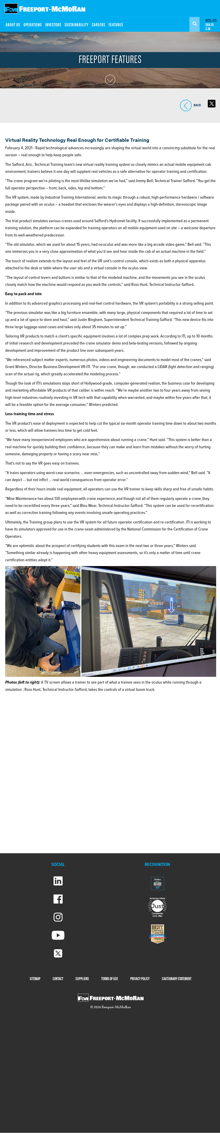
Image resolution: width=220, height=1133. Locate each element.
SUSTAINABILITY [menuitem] (76, 24)
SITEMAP (35, 978)
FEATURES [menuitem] (116, 24)
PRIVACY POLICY (140, 978)
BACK (186, 105)
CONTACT (58, 978)
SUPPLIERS (82, 978)
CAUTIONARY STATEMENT (176, 978)
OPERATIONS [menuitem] (33, 24)
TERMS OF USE (109, 978)
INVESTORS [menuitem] (53, 24)
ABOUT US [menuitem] (13, 24)
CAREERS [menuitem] (98, 24)
